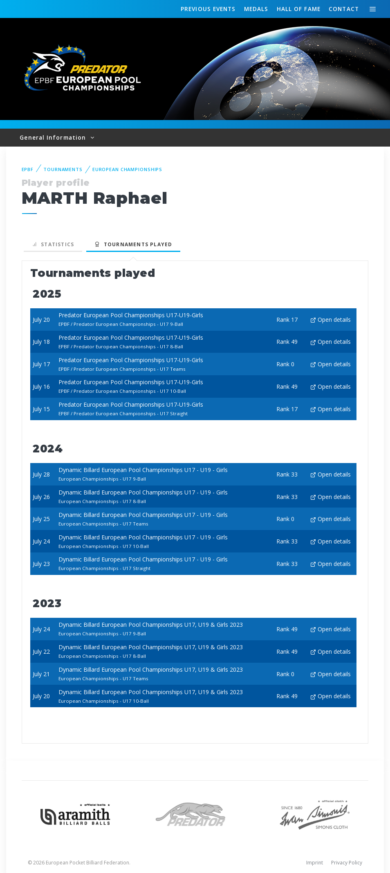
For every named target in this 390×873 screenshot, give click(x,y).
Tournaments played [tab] (133, 244)
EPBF (28, 169)
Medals (256, 9)
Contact (344, 9)
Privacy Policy (346, 862)
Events (208, 9)
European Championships (127, 169)
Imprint (314, 862)
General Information (54, 137)
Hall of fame (299, 9)
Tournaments (63, 169)
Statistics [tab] (53, 244)
